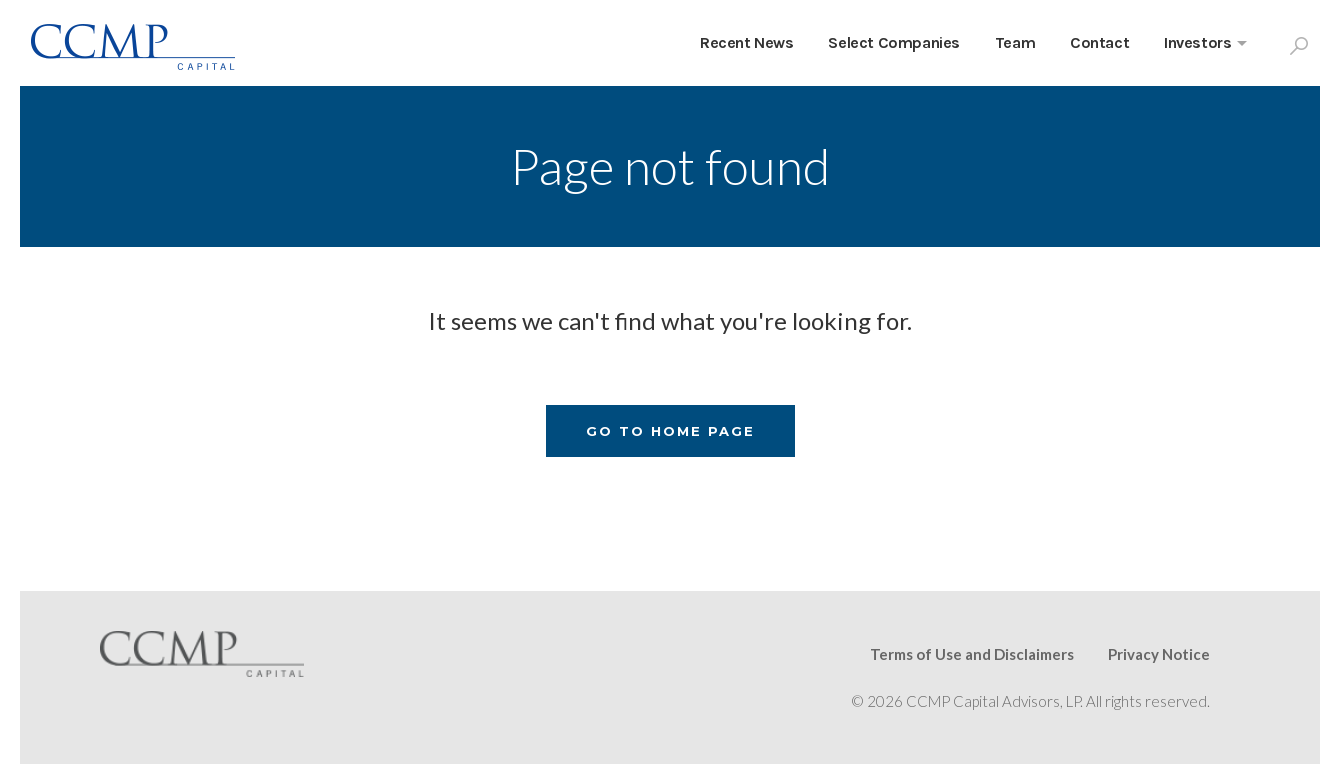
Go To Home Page (670, 431)
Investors (1197, 42)
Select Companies (894, 42)
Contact (1099, 42)
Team (1015, 42)
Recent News (747, 42)
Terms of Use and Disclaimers (972, 654)
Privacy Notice (1159, 654)
